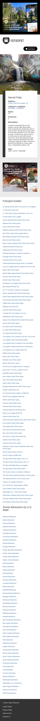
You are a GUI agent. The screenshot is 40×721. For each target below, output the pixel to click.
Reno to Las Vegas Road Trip (12, 413)
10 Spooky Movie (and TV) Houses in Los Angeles (19, 207)
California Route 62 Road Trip (12, 247)
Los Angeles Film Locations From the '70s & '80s (19, 336)
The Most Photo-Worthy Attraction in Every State (19, 475)
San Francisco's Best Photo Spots (14, 430)
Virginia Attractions (9, 676)
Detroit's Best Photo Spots (11, 280)
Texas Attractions (8, 666)
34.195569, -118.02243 (15, 108)
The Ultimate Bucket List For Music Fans (16, 478)
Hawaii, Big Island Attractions (12, 550)
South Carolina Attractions (11, 656)
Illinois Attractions (8, 566)
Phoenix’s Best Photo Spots (12, 403)
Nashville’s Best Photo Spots (12, 373)
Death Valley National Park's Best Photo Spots (18, 273)
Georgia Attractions (9, 546)
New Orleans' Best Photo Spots (13, 376)
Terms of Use (7, 713)
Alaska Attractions (9, 520)
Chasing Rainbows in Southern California (16, 253)
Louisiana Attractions (9, 583)
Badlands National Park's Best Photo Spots (17, 230)
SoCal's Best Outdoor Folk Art (13, 452)
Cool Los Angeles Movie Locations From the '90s (19, 267)
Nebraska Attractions (9, 613)
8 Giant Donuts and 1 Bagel (12, 217)
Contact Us (6, 716)
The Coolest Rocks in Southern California (16, 472)
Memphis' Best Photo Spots (12, 360)
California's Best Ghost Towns (12, 250)
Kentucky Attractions (9, 580)
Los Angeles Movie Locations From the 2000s (18, 343)
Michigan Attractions (9, 596)
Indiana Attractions (9, 570)
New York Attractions (9, 630)
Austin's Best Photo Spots (11, 227)
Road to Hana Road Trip (11, 416)
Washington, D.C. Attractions (12, 683)
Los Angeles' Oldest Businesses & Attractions (18, 346)
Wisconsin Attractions (10, 690)
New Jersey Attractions (10, 623)
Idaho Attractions (8, 563)
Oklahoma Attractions (10, 643)
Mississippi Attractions (10, 603)
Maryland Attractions (9, 590)
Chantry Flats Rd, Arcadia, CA (18, 103)
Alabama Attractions (9, 517)
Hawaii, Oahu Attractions (11, 560)
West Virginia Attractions (11, 686)
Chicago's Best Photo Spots (12, 257)
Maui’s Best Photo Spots (11, 356)
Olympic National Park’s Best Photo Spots (16, 386)
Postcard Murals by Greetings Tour (14, 410)
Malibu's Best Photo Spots (11, 353)
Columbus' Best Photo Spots (12, 260)
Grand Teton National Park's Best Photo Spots (18, 296)
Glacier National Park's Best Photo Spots (16, 293)
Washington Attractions (10, 680)
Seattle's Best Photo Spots (11, 440)
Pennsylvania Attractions (11, 650)
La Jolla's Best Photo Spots (12, 330)
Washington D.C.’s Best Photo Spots (15, 492)
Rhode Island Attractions (11, 653)
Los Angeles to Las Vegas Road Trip (15, 350)
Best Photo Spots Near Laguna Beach (15, 233)
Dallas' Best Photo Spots (11, 270)
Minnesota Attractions (10, 600)
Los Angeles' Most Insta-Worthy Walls (15, 340)
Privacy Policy (7, 710)
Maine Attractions (8, 586)
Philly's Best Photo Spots (11, 400)
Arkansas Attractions (9, 526)
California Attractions (9, 530)
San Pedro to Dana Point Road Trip (14, 436)
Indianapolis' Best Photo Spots (13, 316)
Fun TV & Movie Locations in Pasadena (16, 290)
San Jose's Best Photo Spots (12, 433)
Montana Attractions (9, 610)
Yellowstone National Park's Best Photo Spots (18, 495)
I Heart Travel (7, 706)
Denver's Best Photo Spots (11, 276)
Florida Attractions (9, 543)
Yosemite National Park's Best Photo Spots (17, 498)
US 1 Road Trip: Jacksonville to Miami (15, 485)
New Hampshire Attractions (12, 620)
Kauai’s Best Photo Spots (11, 323)
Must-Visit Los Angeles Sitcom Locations (16, 366)
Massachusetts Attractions (11, 593)
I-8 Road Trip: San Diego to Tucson (14, 313)
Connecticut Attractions (10, 536)
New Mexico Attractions (10, 626)
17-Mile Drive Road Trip (10, 210)
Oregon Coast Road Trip (11, 390)
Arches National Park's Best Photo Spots (16, 220)
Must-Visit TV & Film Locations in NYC (15, 370)
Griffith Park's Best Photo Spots (13, 303)
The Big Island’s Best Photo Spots (14, 468)
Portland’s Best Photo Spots (12, 406)
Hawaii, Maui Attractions (11, 556)
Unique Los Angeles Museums (13, 482)
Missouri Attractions (9, 606)
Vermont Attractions (9, 673)
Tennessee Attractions (10, 663)
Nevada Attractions (9, 616)
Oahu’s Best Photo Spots (11, 383)
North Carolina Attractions (11, 633)
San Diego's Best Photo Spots (13, 426)
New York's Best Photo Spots (12, 380)
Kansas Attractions (9, 576)
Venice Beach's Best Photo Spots (14, 488)
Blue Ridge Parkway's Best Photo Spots (16, 237)
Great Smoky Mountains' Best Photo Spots (17, 300)
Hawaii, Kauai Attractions (11, 553)
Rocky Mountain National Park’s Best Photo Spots (19, 420)
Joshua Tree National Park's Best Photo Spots (18, 320)
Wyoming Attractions (9, 693)
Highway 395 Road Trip (10, 306)
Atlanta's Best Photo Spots (11, 223)
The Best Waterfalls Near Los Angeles (15, 465)
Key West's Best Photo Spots (12, 326)
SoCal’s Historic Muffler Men (12, 455)
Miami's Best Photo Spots (11, 363)
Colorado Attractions (9, 533)
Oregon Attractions (9, 646)
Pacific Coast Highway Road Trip (13, 396)
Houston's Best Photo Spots (12, 310)
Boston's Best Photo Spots (11, 240)
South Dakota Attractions (11, 660)
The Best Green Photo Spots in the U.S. (16, 462)
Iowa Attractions (8, 573)
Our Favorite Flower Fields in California (16, 393)
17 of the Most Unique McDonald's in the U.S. (18, 213)
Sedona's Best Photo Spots (12, 443)
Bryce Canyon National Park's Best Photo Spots (18, 243)
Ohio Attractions (8, 640)
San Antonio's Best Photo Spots (13, 423)
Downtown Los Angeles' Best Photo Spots (16, 283)
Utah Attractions (8, 670)
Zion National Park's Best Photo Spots (15, 502)
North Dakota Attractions (11, 636)
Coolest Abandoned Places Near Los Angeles (18, 263)
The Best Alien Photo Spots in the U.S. (15, 459)
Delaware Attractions (9, 540)
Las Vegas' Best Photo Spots (12, 333)
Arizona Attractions (9, 523)
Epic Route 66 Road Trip (11, 286)
